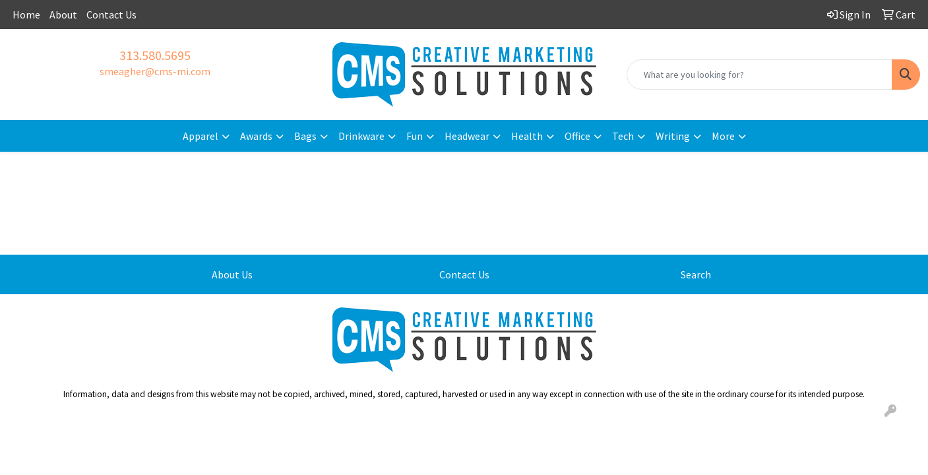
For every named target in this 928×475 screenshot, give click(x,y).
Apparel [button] (200, 135)
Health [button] (527, 135)
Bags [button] (305, 135)
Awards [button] (256, 135)
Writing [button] (673, 135)
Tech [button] (623, 135)
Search (696, 274)
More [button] (723, 135)
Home (26, 14)
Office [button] (577, 135)
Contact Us (111, 14)
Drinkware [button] (361, 135)
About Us (232, 274)
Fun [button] (414, 135)
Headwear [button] (467, 135)
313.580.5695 (155, 55)
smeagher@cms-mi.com (155, 71)
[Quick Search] (759, 74)
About (63, 14)
